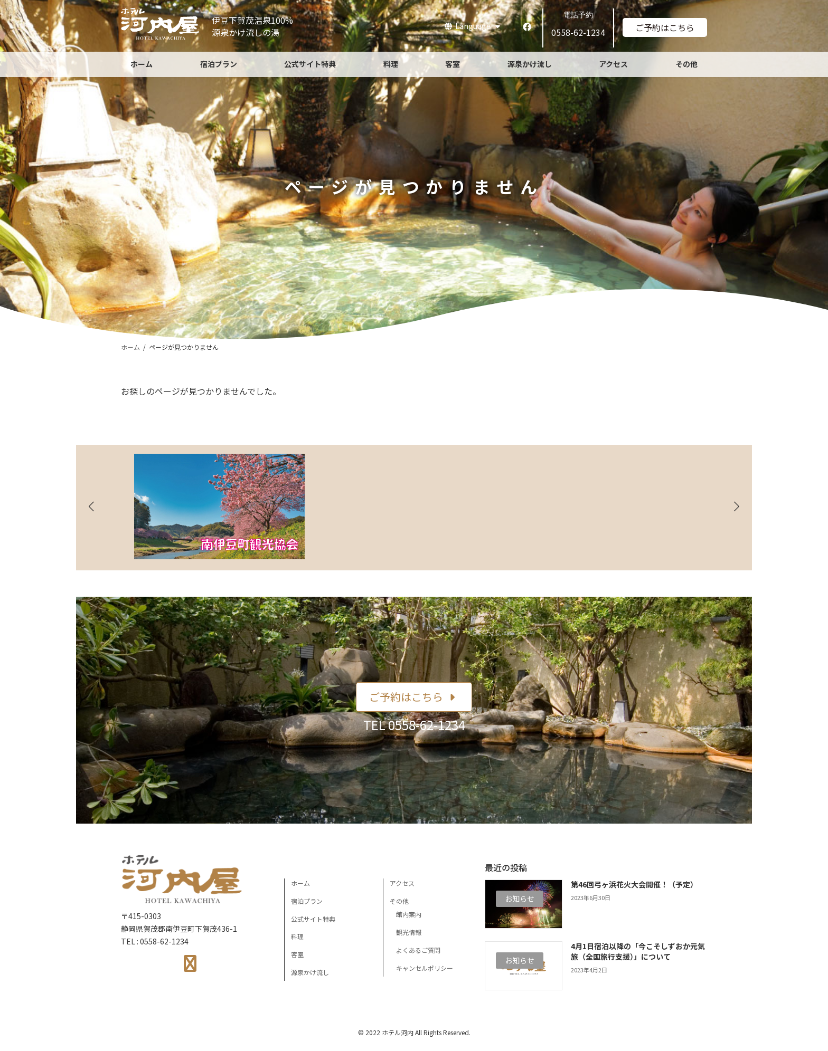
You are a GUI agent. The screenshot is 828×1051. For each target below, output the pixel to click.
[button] (414, 697)
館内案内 (408, 914)
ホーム (300, 882)
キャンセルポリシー (424, 967)
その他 (399, 900)
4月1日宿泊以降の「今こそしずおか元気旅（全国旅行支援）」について (638, 951)
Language (472, 26)
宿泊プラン (307, 900)
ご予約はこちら (664, 27)
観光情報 (408, 932)
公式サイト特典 (313, 918)
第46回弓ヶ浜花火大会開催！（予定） (634, 884)
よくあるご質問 (418, 949)
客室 (297, 954)
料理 (297, 936)
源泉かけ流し (310, 972)
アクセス (402, 882)
